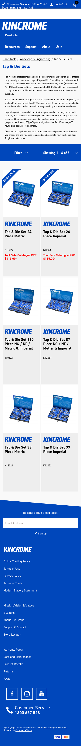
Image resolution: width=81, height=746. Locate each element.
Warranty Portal (13, 649)
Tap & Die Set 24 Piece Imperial (56, 234)
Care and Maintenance (17, 657)
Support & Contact (15, 627)
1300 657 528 (27, 712)
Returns (8, 671)
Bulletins (9, 612)
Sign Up (42, 533)
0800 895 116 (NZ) (21, 8)
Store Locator (12, 634)
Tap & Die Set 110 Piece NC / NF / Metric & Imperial (19, 343)
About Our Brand (14, 620)
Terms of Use (12, 568)
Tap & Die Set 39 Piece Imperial (56, 449)
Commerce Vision (23, 730)
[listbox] (75, 153)
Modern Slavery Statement (20, 590)
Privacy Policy (12, 576)
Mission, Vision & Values (19, 605)
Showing (56, 153)
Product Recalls (13, 664)
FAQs (7, 678)
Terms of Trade (13, 583)
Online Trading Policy (17, 561)
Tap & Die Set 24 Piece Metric (18, 234)
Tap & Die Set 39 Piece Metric (18, 449)
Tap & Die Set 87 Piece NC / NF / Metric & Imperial (57, 343)
